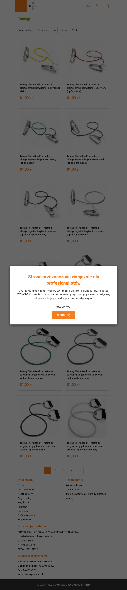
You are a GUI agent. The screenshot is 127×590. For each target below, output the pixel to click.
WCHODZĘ (63, 315)
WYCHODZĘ (63, 307)
